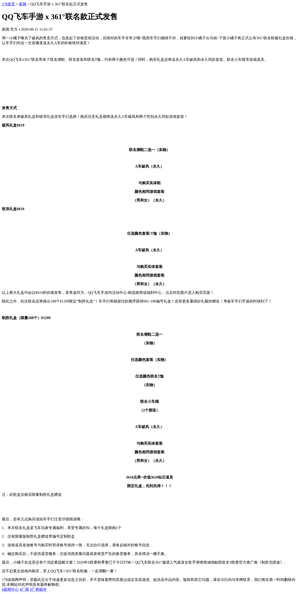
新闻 (22, 4)
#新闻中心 (10, 589)
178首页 (8, 4)
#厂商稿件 (38, 589)
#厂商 (24, 589)
